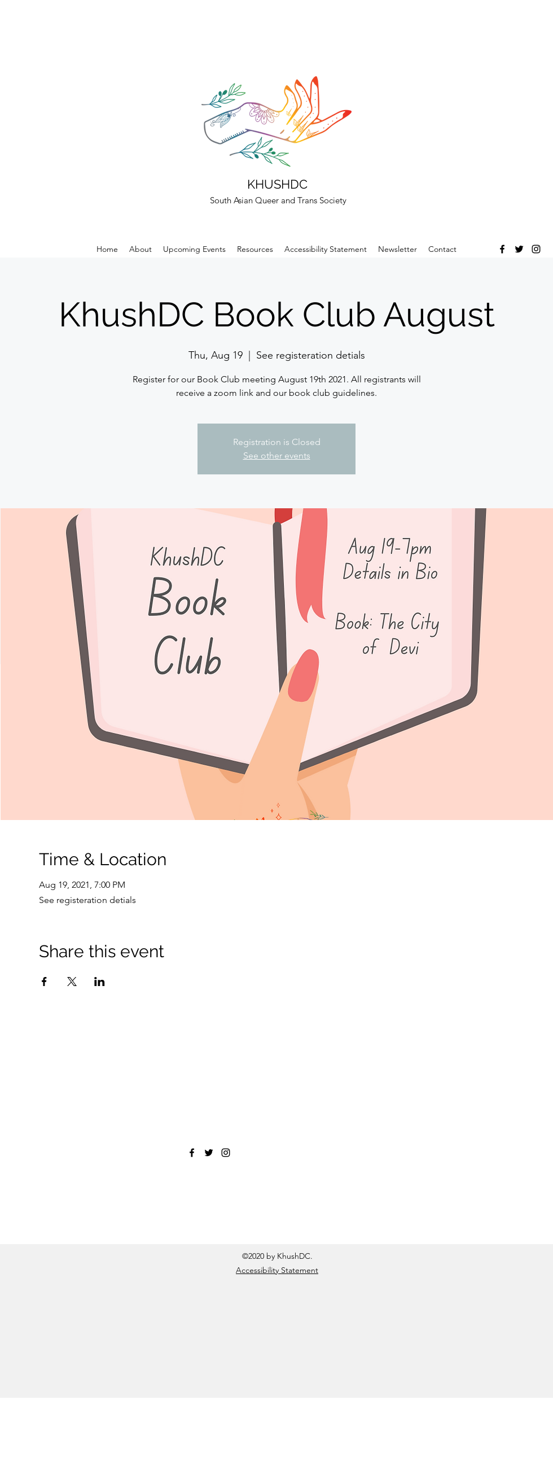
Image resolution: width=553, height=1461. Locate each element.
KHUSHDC (277, 184)
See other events (276, 455)
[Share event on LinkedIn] (99, 981)
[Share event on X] (72, 981)
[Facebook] (502, 249)
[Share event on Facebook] (44, 981)
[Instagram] (536, 249)
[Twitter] (519, 249)
